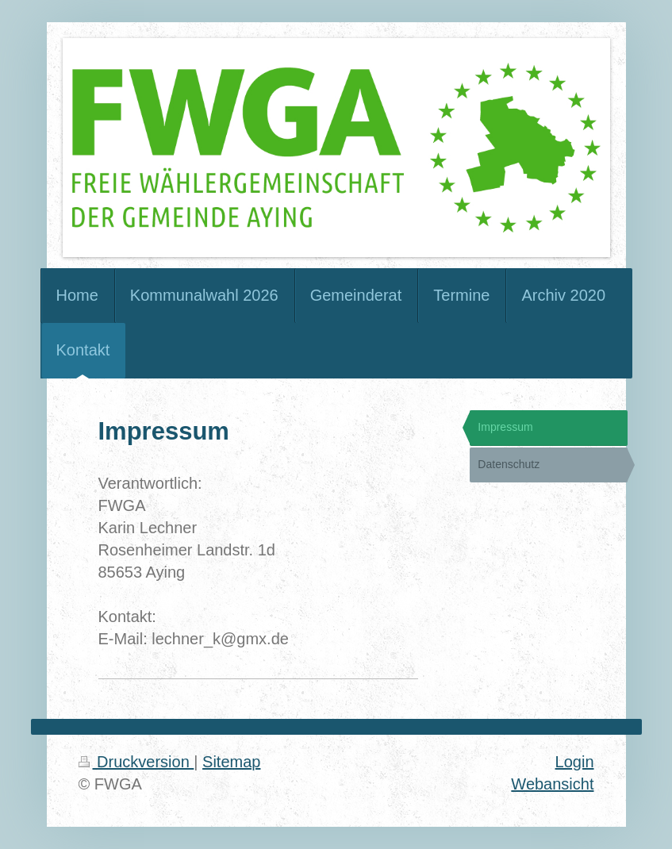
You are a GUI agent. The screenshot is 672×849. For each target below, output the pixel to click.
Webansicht (552, 784)
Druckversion (136, 761)
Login (574, 761)
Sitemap (231, 761)
